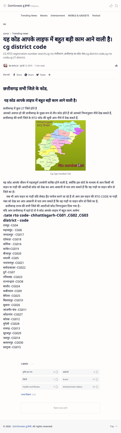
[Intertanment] (58, 15)
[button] (111, 5)
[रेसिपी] (40, 379)
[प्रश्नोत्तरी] (80, 372)
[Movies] (44, 15)
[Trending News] (29, 15)
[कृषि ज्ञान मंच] (40, 372)
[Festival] (96, 15)
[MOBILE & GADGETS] (78, 15)
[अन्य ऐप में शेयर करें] (49, 74)
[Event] (80, 379)
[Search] (116, 5)
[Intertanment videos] (80, 387)
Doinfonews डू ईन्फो (19, 5)
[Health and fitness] (40, 387)
